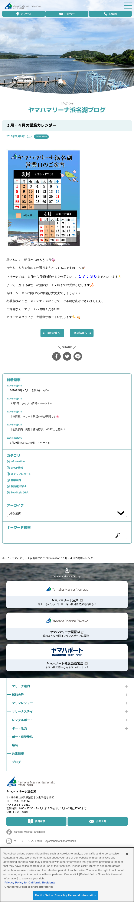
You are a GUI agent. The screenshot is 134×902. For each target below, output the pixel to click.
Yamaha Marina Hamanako (29, 831)
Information (41, 136)
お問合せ (69, 14)
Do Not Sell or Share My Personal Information (65, 895)
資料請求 (40, 821)
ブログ (16, 762)
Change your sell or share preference (28, 886)
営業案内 (16, 480)
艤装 (15, 745)
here (92, 865)
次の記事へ (80, 332)
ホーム (6, 558)
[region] (67, 874)
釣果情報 (18, 753)
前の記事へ (53, 332)
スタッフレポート (21, 474)
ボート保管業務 (22, 737)
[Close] (127, 854)
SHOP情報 (17, 467)
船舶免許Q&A (19, 486)
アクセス (26, 14)
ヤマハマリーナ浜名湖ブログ (67, 110)
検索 (118, 535)
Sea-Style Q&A (20, 492)
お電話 (112, 14)
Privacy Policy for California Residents (29, 882)
